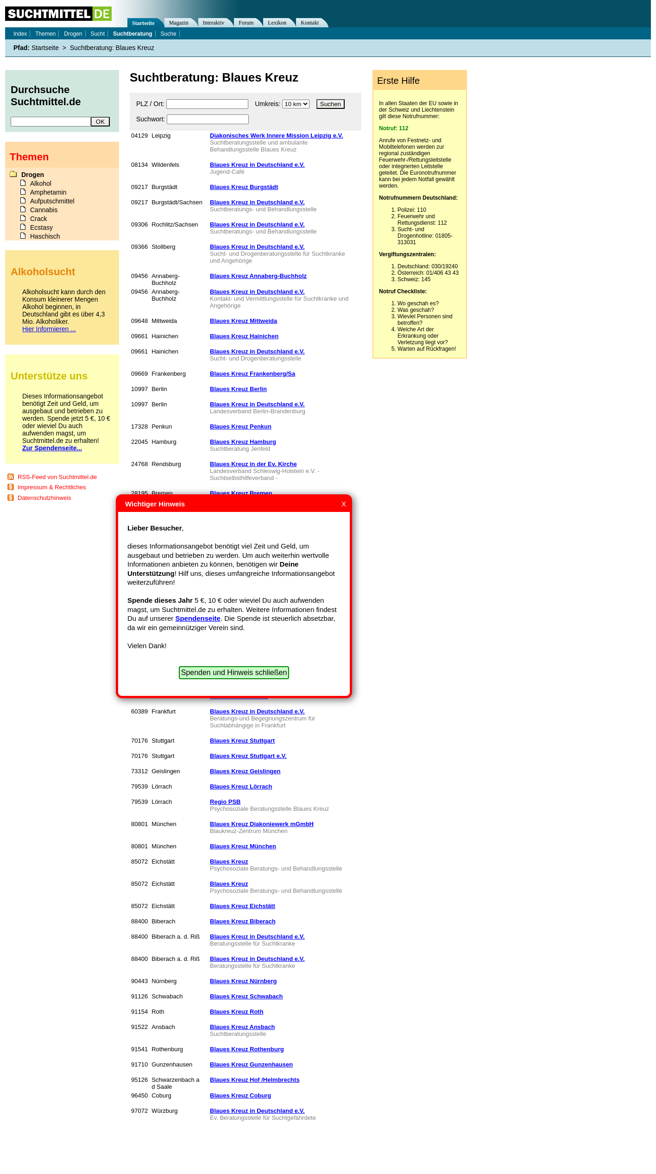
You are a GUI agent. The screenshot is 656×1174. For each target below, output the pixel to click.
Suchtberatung (132, 34)
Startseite (143, 23)
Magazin (179, 22)
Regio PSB (225, 801)
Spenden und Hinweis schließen (234, 672)
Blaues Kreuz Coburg (240, 1095)
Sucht (97, 34)
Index (20, 34)
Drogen (73, 34)
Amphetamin (48, 192)
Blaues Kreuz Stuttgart (242, 740)
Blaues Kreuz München (243, 846)
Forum (246, 22)
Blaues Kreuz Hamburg (243, 441)
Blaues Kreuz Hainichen (244, 336)
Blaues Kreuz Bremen (241, 493)
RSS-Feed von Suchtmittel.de (57, 476)
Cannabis (43, 210)
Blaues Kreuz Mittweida (243, 320)
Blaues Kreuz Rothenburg (247, 1049)
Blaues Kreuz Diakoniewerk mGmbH (262, 824)
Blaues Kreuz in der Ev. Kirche (253, 464)
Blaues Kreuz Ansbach (242, 1026)
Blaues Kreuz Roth (237, 1011)
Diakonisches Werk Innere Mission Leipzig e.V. (276, 135)
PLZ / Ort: (150, 103)
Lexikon (277, 22)
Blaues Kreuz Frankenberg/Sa (252, 373)
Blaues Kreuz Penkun (240, 426)
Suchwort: (150, 119)
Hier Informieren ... (49, 329)
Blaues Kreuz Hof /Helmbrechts (255, 1079)
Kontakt (310, 22)
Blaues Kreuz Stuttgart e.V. (248, 755)
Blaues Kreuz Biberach (243, 921)
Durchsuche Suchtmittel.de (46, 95)
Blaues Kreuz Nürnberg (243, 981)
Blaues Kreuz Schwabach (246, 996)
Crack (38, 218)
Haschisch (45, 236)
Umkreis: (267, 103)
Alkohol (40, 183)
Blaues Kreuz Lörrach (241, 786)
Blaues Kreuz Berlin (238, 388)
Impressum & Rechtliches (52, 487)
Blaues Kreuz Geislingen (245, 771)
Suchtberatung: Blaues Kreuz (112, 47)
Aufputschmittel (52, 201)
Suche (169, 34)
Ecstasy (41, 227)
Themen (45, 34)
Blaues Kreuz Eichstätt (242, 906)
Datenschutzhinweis (44, 497)
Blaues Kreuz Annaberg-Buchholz (258, 275)
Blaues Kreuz (229, 861)
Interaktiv (214, 22)
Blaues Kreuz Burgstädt (244, 186)
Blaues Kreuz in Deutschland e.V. (257, 164)
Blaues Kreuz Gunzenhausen (251, 1064)
